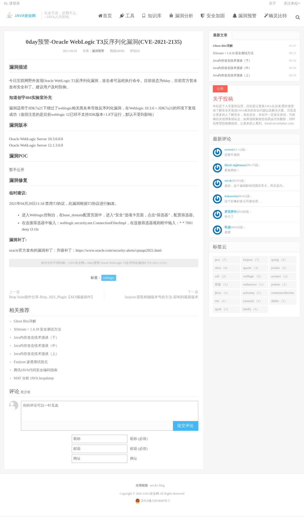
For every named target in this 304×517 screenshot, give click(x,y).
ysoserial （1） (252, 302)
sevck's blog (157, 486)
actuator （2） (280, 277)
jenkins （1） (280, 285)
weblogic (108, 279)
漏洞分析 (182, 18)
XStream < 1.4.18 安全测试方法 (37, 330)
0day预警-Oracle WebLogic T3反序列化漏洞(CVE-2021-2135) (104, 42)
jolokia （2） (279, 269)
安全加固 (214, 18)
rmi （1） (221, 302)
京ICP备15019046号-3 (155, 501)
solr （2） (221, 277)
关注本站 (292, 6)
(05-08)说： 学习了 (232, 215)
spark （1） (222, 310)
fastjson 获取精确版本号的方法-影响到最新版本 (161, 298)
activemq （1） (253, 294)
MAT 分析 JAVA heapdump (34, 379)
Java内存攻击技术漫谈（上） (36, 355)
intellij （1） (251, 310)
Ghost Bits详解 (25, 322)
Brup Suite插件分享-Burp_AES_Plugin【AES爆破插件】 (51, 298)
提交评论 (185, 426)
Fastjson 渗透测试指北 (31, 363)
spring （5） (279, 261)
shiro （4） (222, 269)
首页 (106, 18)
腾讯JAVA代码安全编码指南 (35, 371)
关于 (272, 6)
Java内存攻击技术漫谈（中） (36, 347)
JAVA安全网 (21, 18)
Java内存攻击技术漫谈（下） (36, 338)
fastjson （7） (252, 261)
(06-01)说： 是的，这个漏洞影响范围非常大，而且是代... (249, 184)
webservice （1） (254, 285)
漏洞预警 (246, 18)
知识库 (153, 18)
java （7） (221, 261)
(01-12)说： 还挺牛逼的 (230, 153)
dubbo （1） (279, 302)
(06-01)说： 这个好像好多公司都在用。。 (238, 200)
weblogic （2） (253, 277)
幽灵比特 (276, 18)
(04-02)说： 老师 (229, 231)
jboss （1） (222, 294)
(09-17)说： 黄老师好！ (237, 169)
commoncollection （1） (282, 295)
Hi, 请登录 (12, 6)
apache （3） (251, 269)
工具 (128, 18)
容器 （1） (222, 285)
